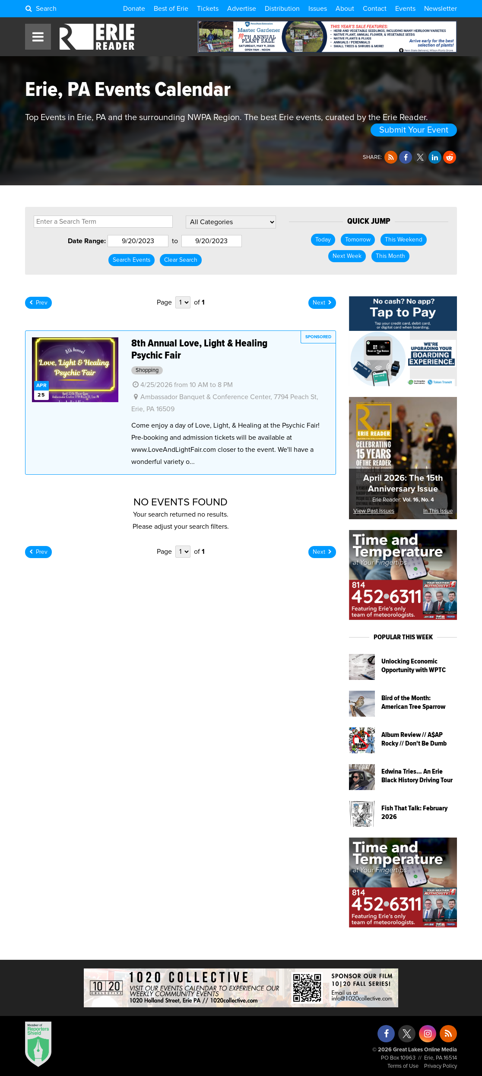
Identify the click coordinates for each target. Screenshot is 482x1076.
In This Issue (438, 511)
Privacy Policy (440, 1066)
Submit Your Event (413, 130)
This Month (390, 256)
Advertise (241, 8)
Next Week (347, 256)
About (345, 8)
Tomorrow (358, 240)
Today (323, 240)
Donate (134, 8)
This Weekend (403, 240)
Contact (375, 8)
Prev (38, 303)
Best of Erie (171, 8)
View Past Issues (373, 511)
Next (322, 303)
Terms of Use (403, 1066)
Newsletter (440, 8)
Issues (317, 8)
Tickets (208, 8)
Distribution (282, 8)
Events (405, 8)
